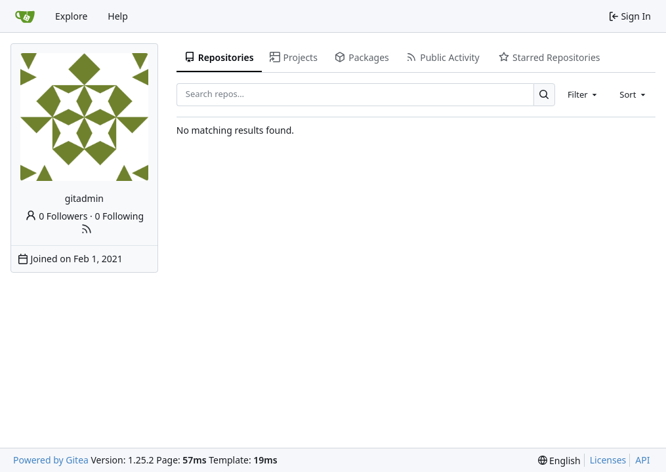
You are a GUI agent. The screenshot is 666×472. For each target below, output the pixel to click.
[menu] (559, 460)
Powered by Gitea (51, 460)
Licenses (608, 460)
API (642, 460)
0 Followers (56, 216)
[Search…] (544, 94)
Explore (71, 16)
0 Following (119, 216)
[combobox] (583, 94)
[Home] (25, 16)
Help (118, 16)
